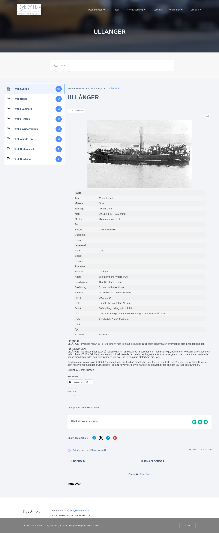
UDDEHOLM (76, 461)
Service (157, 9)
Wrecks (80, 88)
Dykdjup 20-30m (77, 407)
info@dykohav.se (79, 510)
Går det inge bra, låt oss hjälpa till (87, 450)
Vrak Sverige (95, 88)
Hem (70, 88)
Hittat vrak (93, 407)
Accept (187, 525)
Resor (116, 9)
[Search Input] (115, 65)
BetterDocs (145, 474)
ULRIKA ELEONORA (154, 461)
